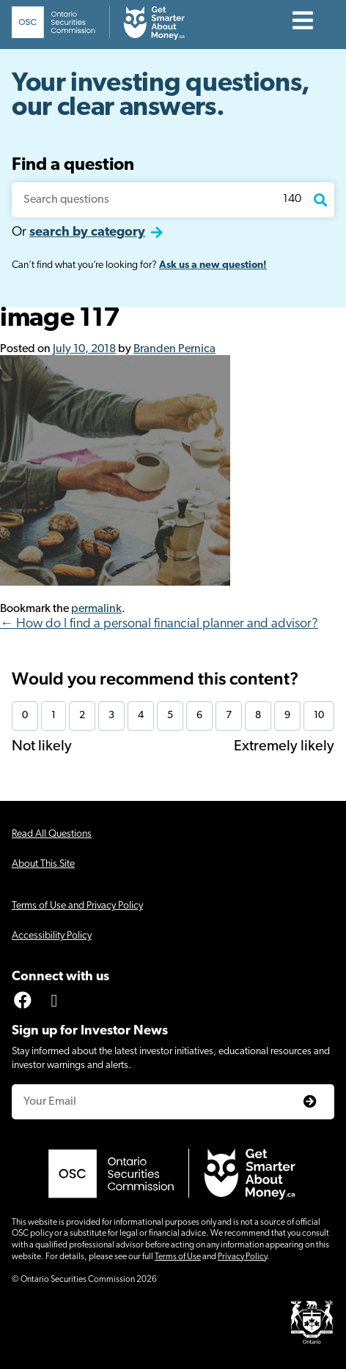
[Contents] (302, 22)
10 (319, 715)
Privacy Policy (242, 1257)
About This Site (43, 864)
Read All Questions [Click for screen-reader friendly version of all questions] (52, 834)
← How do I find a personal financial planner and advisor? (159, 624)
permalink (96, 609)
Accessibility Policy (52, 935)
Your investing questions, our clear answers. (161, 96)
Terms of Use (178, 1257)
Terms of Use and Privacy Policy (77, 905)
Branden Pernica (174, 349)
